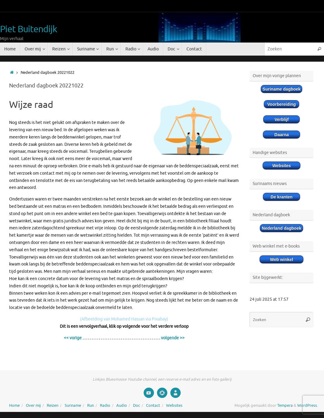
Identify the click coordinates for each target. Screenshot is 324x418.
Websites (174, 405)
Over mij (33, 405)
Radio (105, 405)
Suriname (73, 405)
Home (14, 405)
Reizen (52, 405)
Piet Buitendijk (28, 29)
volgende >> (173, 338)
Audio (121, 405)
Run (90, 405)
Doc (136, 405)
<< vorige (73, 338)
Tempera (285, 405)
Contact (153, 405)
